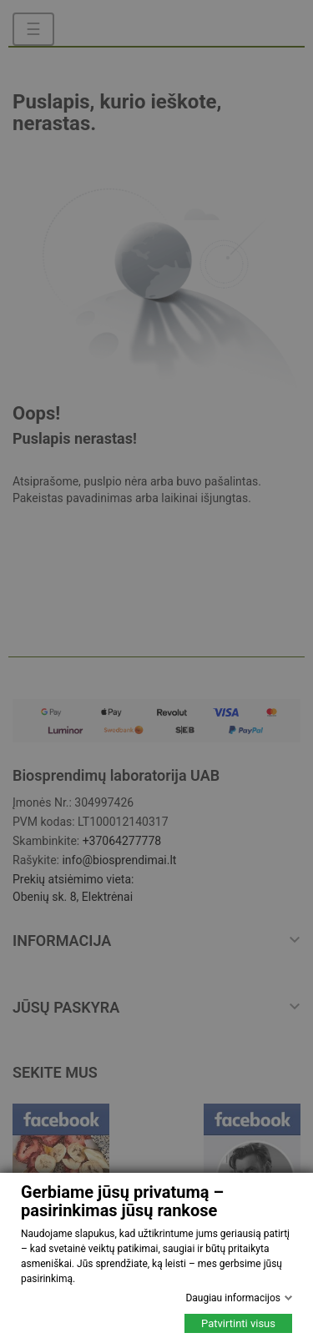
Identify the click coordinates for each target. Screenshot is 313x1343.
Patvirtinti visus (238, 1323)
